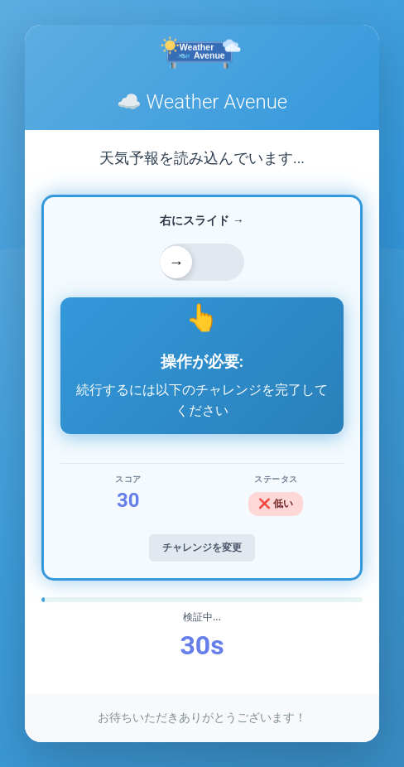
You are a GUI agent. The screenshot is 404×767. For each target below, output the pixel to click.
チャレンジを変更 (202, 547)
